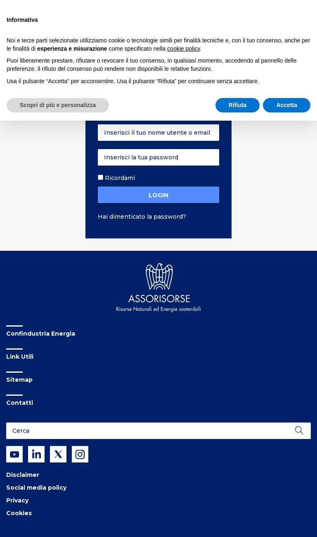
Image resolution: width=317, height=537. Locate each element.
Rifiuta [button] (238, 105)
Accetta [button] (286, 105)
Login (158, 195)
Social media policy (36, 487)
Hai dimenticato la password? (142, 216)
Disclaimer (22, 475)
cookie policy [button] (183, 48)
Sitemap (19, 379)
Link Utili (19, 356)
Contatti (19, 402)
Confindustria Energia (40, 333)
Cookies (19, 513)
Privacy (17, 500)
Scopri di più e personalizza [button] (58, 105)
